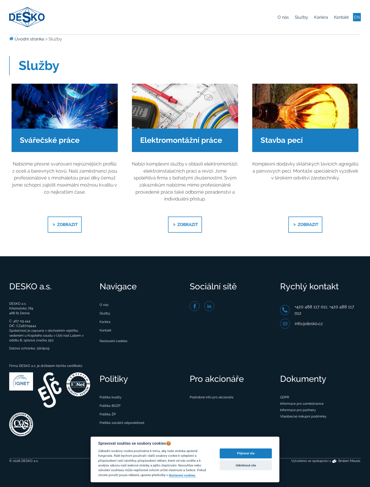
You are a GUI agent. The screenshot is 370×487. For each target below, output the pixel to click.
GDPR (284, 397)
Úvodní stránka (26, 38)
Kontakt (341, 17)
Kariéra (321, 17)
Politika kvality (111, 397)
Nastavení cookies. (182, 475)
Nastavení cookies (113, 341)
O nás (283, 17)
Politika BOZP (110, 406)
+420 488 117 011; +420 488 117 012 (317, 310)
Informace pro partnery (298, 410)
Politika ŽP (108, 414)
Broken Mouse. (346, 461)
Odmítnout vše (246, 465)
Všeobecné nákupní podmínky (303, 416)
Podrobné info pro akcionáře (211, 397)
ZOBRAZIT (65, 224)
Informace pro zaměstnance (302, 403)
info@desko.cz (301, 324)
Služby (301, 17)
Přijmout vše (246, 453)
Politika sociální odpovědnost (122, 423)
